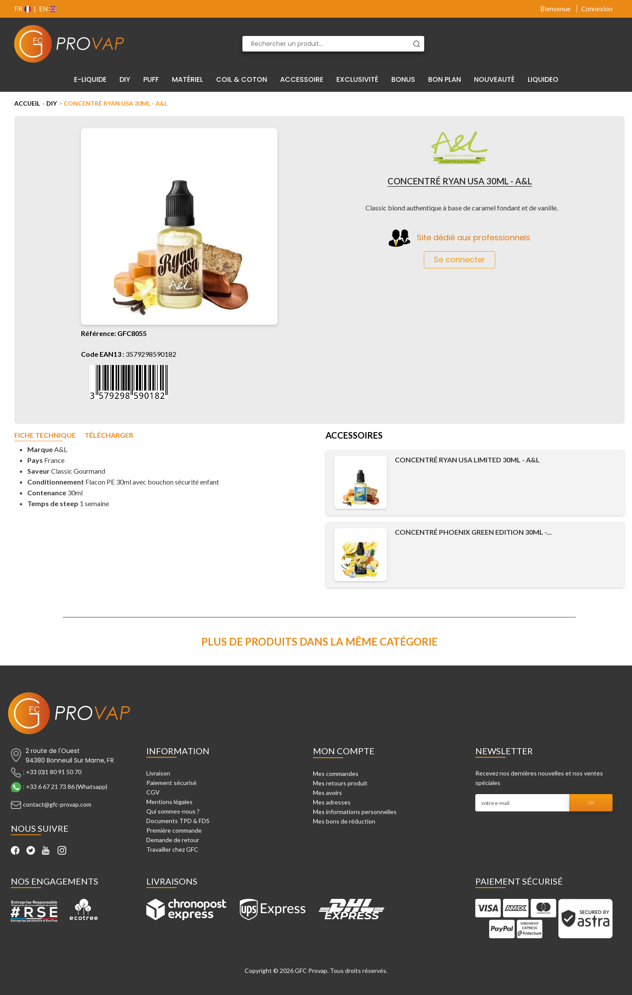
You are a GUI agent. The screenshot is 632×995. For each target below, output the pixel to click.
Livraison (158, 773)
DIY (51, 103)
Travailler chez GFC (172, 849)
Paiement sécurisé (171, 782)
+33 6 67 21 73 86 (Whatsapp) (66, 786)
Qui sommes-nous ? (173, 811)
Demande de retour (172, 839)
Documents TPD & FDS (178, 820)
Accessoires (354, 436)
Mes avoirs (327, 792)
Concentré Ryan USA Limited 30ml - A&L (467, 460)
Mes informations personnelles (355, 811)
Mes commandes (335, 773)
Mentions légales (169, 801)
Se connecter (459, 259)
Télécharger (108, 435)
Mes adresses (332, 802)
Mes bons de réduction (344, 821)
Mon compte (343, 751)
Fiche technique (45, 435)
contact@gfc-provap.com (57, 804)
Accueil (27, 103)
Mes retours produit (340, 783)
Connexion (597, 9)
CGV (153, 792)
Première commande (174, 830)
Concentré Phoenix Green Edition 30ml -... (473, 532)
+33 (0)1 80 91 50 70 (53, 771)
